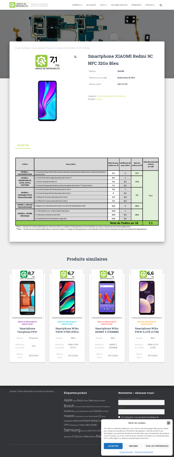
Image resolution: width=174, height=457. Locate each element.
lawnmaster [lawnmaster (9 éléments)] (93, 416)
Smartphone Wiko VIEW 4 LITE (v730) (147, 330)
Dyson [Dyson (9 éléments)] (83, 407)
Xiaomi (99, 99)
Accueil (17, 48)
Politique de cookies (126, 452)
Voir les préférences (157, 446)
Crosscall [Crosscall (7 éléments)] (77, 407)
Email (120, 407)
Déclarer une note (119, 5)
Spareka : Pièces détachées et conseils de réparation (32, 391)
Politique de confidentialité (144, 452)
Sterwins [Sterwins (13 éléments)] (67, 437)
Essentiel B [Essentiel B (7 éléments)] (99, 407)
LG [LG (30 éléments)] (99, 416)
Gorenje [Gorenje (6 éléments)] (76, 411)
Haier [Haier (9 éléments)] (91, 411)
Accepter (113, 446)
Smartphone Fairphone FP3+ (27, 330)
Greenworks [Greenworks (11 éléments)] (84, 411)
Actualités (91, 5)
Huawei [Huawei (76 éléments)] (69, 416)
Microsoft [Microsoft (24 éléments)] (79, 420)
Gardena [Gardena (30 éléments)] (68, 411)
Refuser (133, 446)
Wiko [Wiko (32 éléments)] (87, 436)
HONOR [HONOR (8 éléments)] (105, 411)
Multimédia (26, 48)
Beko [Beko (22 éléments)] (91, 400)
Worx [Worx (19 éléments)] (92, 436)
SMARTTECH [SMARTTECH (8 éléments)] (92, 431)
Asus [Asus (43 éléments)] (80, 400)
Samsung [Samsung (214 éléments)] (72, 430)
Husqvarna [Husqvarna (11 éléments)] (79, 416)
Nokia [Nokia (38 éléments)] (94, 420)
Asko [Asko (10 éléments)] (75, 401)
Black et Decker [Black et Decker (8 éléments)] (99, 401)
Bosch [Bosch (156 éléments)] (69, 406)
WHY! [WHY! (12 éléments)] (81, 437)
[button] (168, 423)
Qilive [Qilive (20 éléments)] (88, 425)
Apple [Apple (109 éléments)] (68, 400)
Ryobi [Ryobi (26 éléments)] (94, 424)
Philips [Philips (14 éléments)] (82, 425)
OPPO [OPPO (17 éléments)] (67, 425)
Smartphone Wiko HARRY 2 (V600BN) (107, 330)
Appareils (77, 5)
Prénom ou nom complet (129, 398)
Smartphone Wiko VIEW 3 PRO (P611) (67, 330)
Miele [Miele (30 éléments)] (87, 420)
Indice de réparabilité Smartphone (43, 48)
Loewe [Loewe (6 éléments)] (103, 416)
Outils (103, 5)
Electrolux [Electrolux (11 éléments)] (91, 406)
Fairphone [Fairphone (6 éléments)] (106, 407)
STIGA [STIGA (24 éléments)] (75, 436)
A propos (150, 5)
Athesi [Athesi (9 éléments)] (86, 401)
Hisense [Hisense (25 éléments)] (97, 411)
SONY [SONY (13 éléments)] (99, 431)
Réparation (136, 5)
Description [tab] (23, 145)
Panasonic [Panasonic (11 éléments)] (74, 425)
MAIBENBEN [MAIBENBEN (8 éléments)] (68, 421)
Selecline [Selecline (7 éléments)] (84, 431)
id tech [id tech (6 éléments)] (86, 416)
